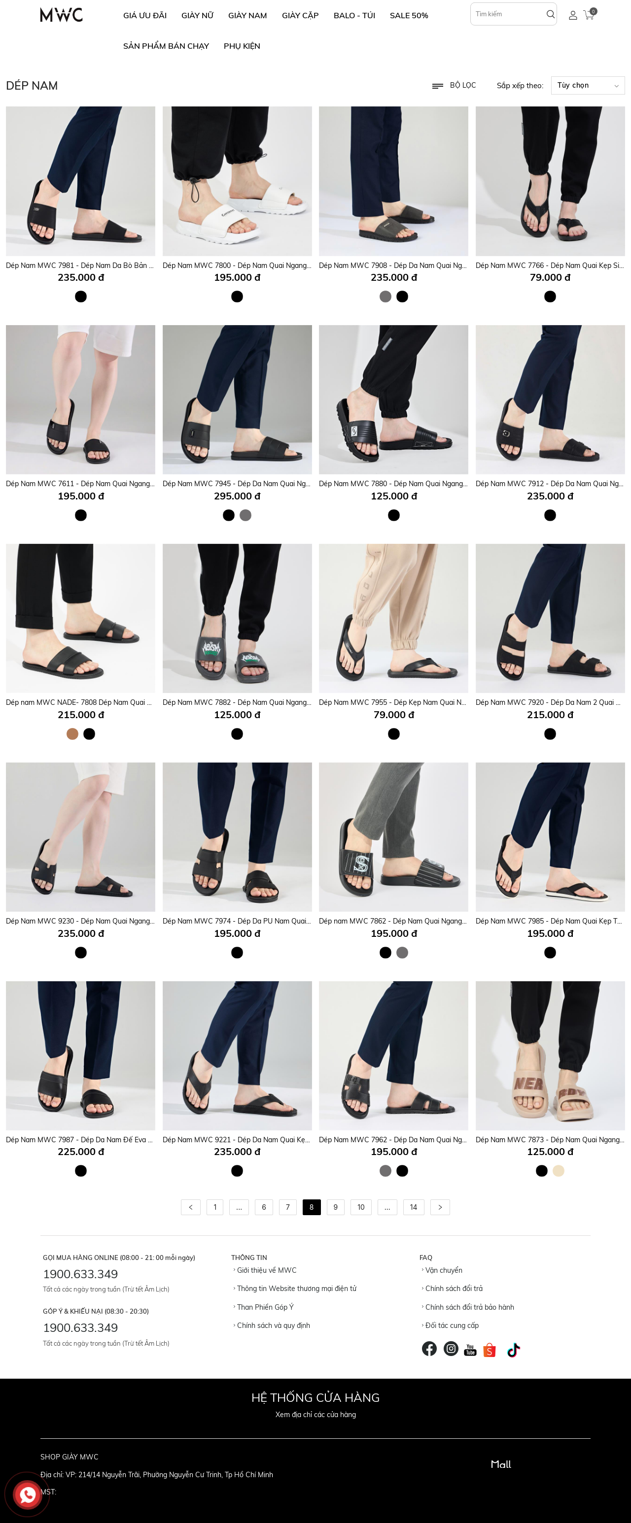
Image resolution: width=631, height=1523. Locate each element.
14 (414, 1207)
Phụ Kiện (242, 46)
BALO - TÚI (354, 15)
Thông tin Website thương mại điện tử (295, 1288)
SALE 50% (409, 15)
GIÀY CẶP (300, 15)
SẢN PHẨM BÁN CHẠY (166, 46)
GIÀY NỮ (197, 15)
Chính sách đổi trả (452, 1288)
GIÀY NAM (247, 15)
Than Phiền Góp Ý (264, 1307)
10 (361, 1207)
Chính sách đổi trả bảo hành (468, 1307)
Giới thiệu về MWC (265, 1270)
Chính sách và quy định (272, 1325)
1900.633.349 (80, 1273)
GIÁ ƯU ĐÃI (145, 15)
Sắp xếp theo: (520, 85)
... (239, 1207)
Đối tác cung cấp (450, 1325)
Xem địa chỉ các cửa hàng (316, 1414)
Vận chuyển (442, 1270)
